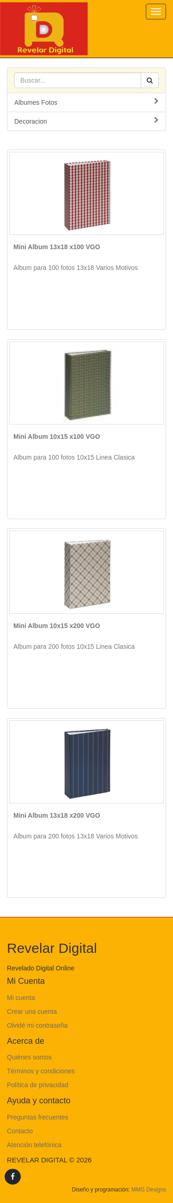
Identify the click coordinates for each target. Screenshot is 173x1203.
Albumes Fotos (86, 102)
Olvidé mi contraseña (37, 1025)
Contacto (20, 1131)
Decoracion (86, 121)
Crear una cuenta (32, 1011)
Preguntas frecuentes (37, 1117)
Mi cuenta (21, 997)
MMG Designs (148, 1189)
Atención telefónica (34, 1145)
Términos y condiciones (41, 1071)
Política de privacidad (37, 1085)
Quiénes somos (29, 1057)
